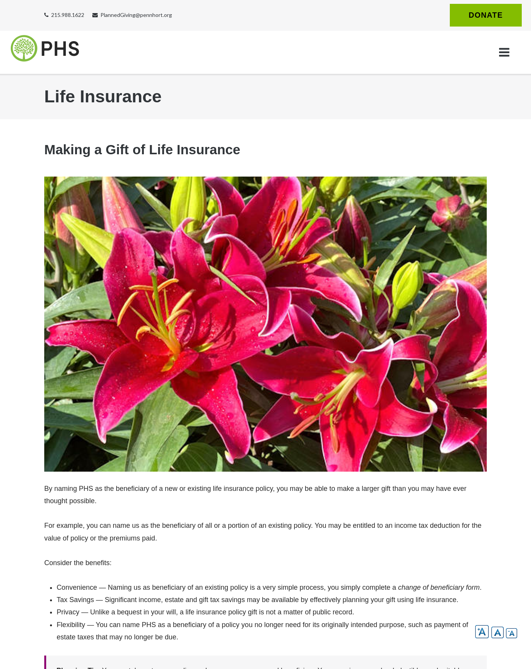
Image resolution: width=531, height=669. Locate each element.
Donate (486, 15)
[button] (482, 631)
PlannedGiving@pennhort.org (136, 15)
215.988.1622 (67, 15)
